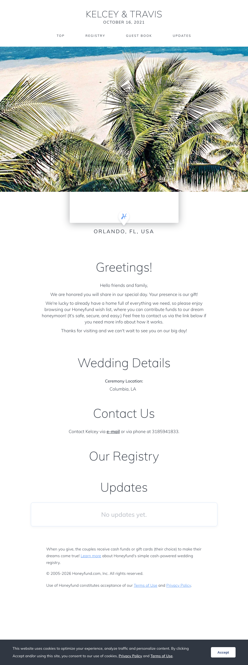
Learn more (91, 555)
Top (61, 36)
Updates (182, 36)
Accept (223, 652)
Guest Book (139, 36)
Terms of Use (145, 585)
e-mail (113, 431)
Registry (95, 36)
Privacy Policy (178, 585)
